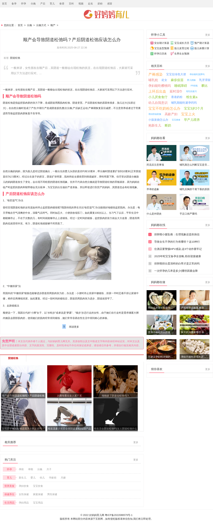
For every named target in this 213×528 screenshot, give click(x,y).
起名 (90, 3)
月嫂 (63, 477)
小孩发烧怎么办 (158, 119)
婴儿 (33, 477)
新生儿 (22, 477)
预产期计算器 (201, 43)
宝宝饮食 (38, 486)
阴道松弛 (15, 57)
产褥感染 (155, 74)
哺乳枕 (153, 80)
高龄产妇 (171, 114)
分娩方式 (41, 25)
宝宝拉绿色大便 (176, 74)
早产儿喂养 (192, 120)
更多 (135, 442)
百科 (71, 3)
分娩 (33, 3)
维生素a (191, 97)
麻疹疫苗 (177, 80)
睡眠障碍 (180, 85)
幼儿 (42, 477)
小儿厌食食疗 (158, 97)
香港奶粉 (176, 97)
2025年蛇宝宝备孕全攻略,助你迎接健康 (177, 256)
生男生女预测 (181, 53)
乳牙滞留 (205, 79)
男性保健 (52, 494)
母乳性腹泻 (191, 91)
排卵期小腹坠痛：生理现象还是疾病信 (177, 234)
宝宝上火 (188, 114)
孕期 (30, 469)
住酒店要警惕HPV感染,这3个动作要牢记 (178, 248)
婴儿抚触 (191, 80)
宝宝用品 (38, 502)
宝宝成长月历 (181, 43)
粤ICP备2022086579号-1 (119, 515)
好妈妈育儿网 (106, 14)
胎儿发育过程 (181, 48)
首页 (4, 3)
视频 (80, 3)
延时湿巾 (176, 91)
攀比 (204, 85)
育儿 (52, 3)
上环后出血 (157, 91)
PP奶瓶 (194, 85)
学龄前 (52, 477)
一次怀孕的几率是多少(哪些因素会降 (176, 270)
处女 (164, 79)
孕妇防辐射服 (154, 114)
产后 (42, 3)
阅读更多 (74, 326)
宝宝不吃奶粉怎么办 (164, 108)
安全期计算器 (161, 43)
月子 (49, 469)
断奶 (168, 125)
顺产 (52, 25)
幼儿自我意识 (158, 103)
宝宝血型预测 (161, 48)
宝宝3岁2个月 (193, 108)
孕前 (21, 469)
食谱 (61, 3)
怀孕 (23, 3)
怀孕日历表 (160, 53)
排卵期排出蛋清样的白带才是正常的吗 (177, 263)
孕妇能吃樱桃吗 (159, 85)
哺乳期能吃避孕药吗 (184, 102)
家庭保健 (38, 494)
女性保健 (24, 494)
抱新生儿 (154, 125)
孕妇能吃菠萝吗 (197, 74)
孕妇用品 (24, 502)
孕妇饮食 (24, 486)
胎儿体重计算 (201, 48)
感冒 (109, 3)
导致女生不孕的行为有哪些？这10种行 (177, 241)
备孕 (14, 3)
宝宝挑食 (176, 120)
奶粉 (100, 3)
